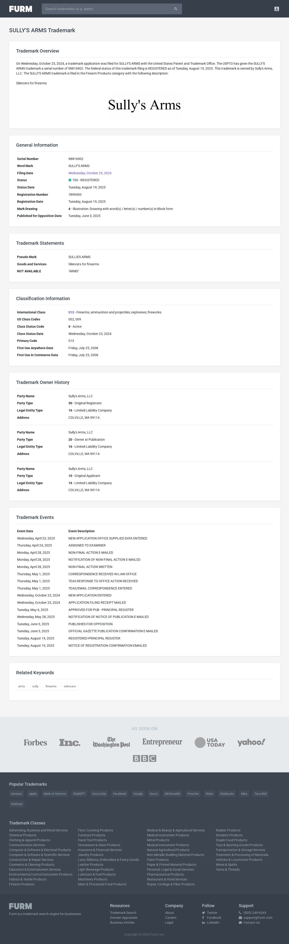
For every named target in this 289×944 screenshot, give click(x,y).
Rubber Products (228, 830)
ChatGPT (79, 793)
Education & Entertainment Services (35, 869)
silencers (70, 686)
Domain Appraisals (123, 917)
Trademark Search (123, 913)
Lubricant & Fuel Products (97, 874)
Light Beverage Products (96, 869)
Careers (170, 917)
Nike (244, 793)
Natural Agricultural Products (168, 850)
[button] (276, 9)
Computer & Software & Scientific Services (39, 855)
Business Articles (122, 922)
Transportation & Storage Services (240, 850)
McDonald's (172, 793)
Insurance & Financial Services (100, 850)
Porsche (193, 793)
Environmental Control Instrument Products (40, 874)
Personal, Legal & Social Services (170, 869)
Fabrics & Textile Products (27, 879)
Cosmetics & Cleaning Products (31, 864)
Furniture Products (91, 835)
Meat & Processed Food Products (102, 884)
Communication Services (27, 845)
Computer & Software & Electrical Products (40, 850)
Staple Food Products (231, 840)
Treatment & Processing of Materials (242, 855)
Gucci (154, 793)
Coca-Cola (99, 793)
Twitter (209, 913)
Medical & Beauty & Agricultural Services (176, 830)
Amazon (16, 793)
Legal (169, 922)
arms (21, 686)
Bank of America (55, 793)
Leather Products (90, 864)
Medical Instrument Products (168, 835)
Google (138, 793)
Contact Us (249, 922)
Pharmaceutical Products (165, 874)
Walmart (16, 804)
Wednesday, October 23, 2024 (89, 173)
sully (35, 686)
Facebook (119, 793)
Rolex (209, 793)
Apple (33, 793)
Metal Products (158, 840)
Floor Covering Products (95, 830)
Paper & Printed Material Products (171, 864)
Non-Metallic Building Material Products (175, 855)
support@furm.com (255, 917)
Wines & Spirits (226, 864)
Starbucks (227, 793)
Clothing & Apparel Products (29, 840)
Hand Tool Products (92, 840)
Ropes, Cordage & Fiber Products (171, 884)
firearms (51, 686)
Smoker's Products (229, 835)
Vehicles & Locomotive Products (239, 860)
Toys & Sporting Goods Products (239, 845)
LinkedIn (210, 922)
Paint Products (158, 860)
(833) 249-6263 (252, 913)
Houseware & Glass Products (99, 845)
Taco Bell (260, 793)
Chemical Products (22, 835)
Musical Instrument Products (168, 845)
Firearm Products (21, 884)
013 (71, 312)
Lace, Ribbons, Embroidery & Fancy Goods (108, 860)
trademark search (36, 914)
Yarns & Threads (228, 869)
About (169, 913)
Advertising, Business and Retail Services (38, 830)
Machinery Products (92, 879)
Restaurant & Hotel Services (167, 879)
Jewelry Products (90, 855)
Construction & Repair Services (31, 860)
